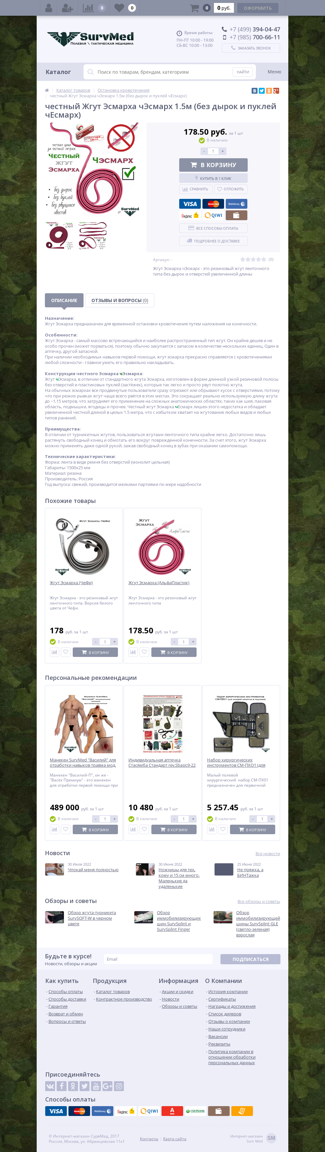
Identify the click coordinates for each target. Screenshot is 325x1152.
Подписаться (251, 959)
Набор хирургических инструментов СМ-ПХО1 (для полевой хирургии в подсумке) (238, 765)
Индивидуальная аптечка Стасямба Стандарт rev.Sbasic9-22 (162, 762)
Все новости (268, 853)
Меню (274, 71)
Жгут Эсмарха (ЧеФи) (71, 583)
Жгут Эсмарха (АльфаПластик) (158, 583)
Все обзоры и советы (259, 901)
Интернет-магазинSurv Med (253, 1138)
